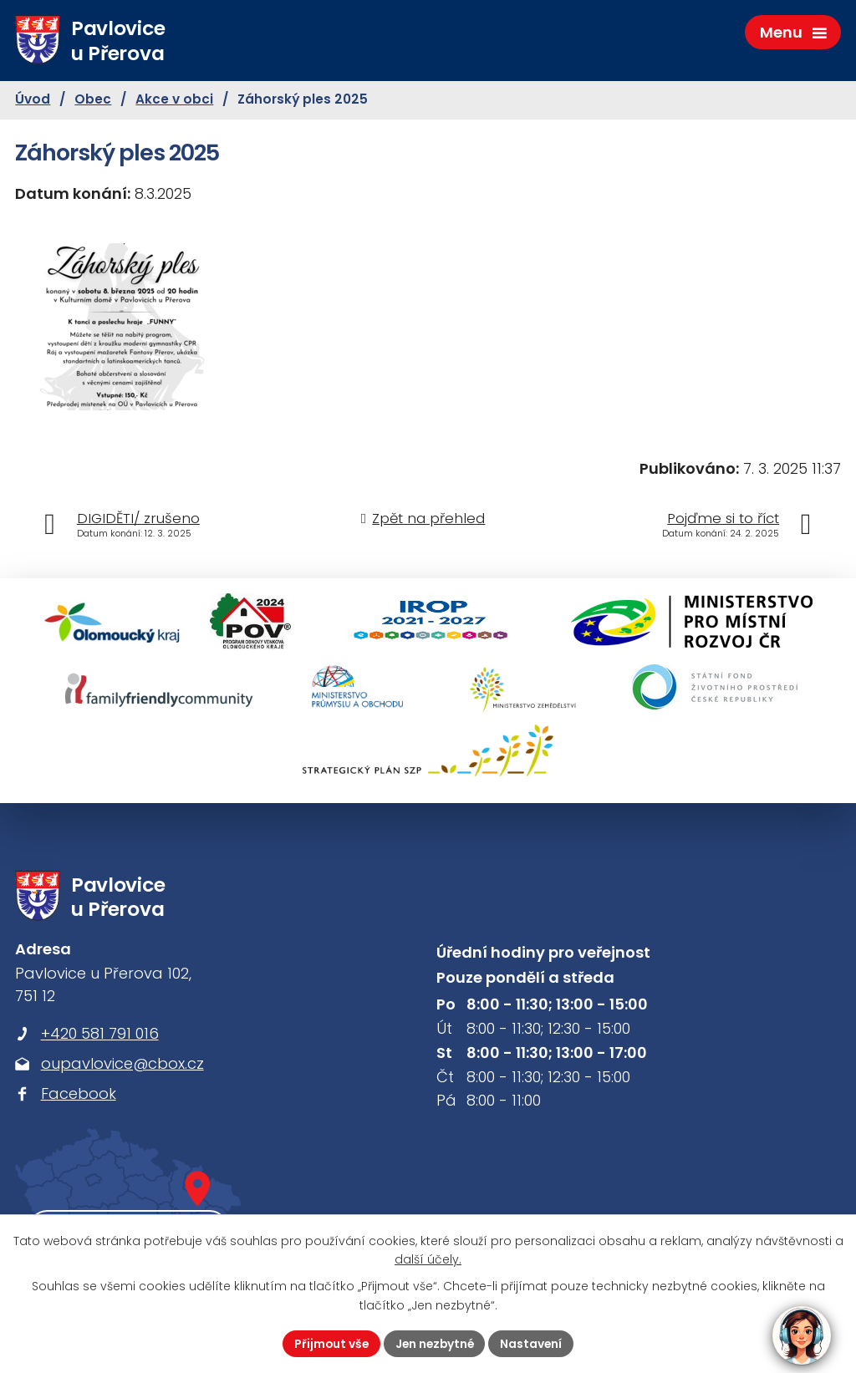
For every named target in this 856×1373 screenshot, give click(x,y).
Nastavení (533, 1343)
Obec (92, 101)
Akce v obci (174, 101)
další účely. (428, 1259)
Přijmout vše (329, 1343)
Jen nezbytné (435, 1343)
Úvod (32, 101)
